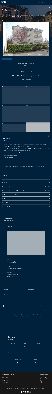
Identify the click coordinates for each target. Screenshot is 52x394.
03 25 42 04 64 (11, 262)
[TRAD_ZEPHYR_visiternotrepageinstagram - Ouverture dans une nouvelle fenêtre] (45, 378)
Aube (22, 15)
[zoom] (14, 87)
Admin (28, 388)
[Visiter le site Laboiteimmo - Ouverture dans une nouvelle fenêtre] (26, 391)
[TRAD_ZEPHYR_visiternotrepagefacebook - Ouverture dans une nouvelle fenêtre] (41, 378)
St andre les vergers (29, 15)
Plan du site (16, 388)
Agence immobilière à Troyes (8, 15)
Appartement (39, 15)
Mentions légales (23, 388)
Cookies (43, 388)
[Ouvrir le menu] (50, 2)
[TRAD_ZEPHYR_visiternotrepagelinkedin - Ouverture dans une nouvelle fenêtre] (41, 381)
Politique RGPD (38, 388)
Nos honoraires (10, 388)
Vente (18, 15)
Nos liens (32, 388)
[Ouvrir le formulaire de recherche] (42, 2)
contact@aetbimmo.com (14, 268)
